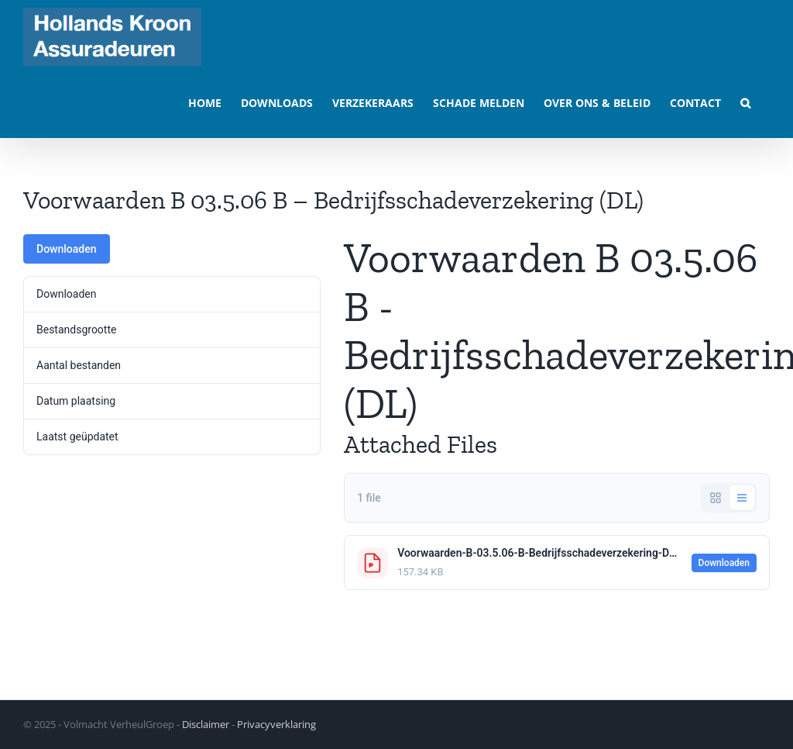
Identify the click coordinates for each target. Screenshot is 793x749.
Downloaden (66, 249)
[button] (745, 102)
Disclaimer (205, 724)
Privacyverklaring (276, 724)
